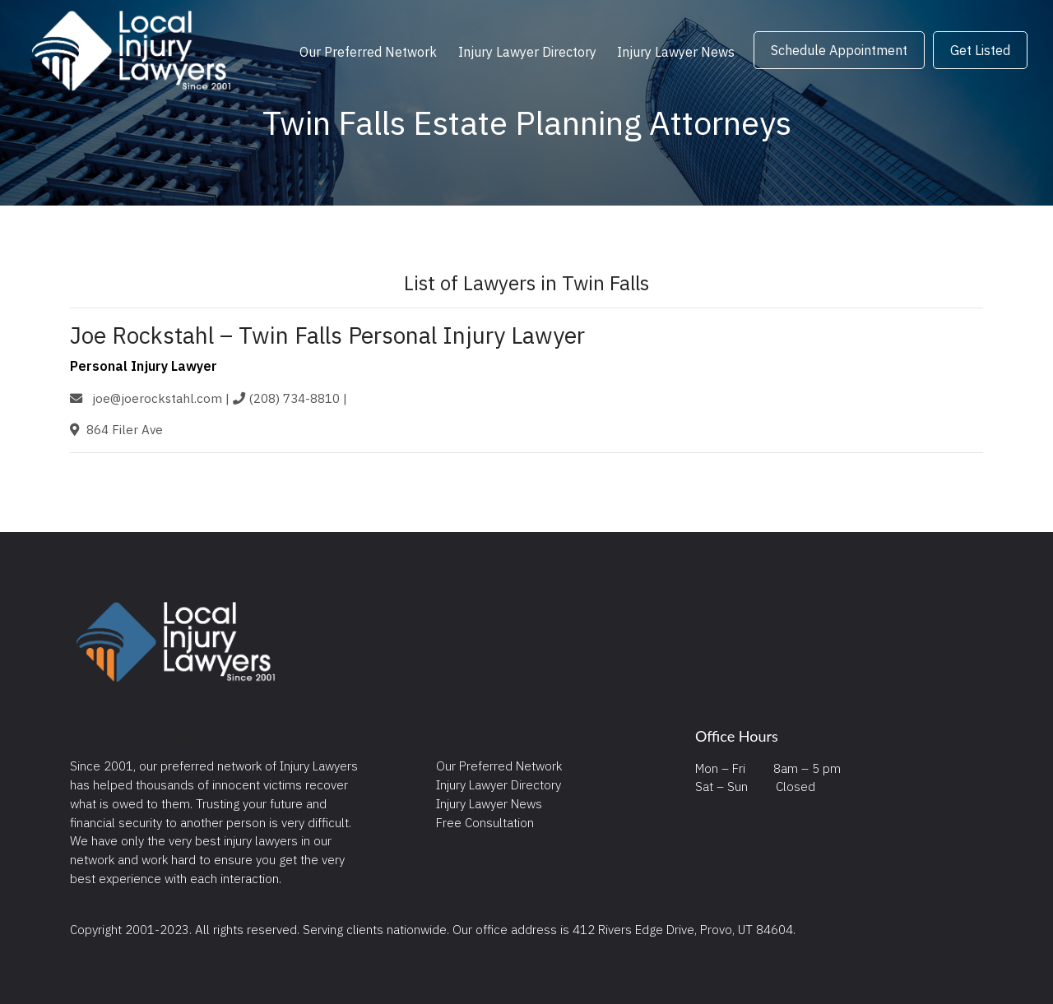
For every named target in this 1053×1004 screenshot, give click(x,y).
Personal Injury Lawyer (143, 366)
